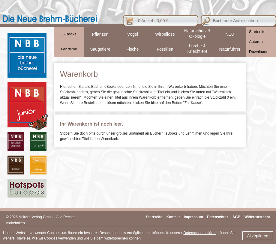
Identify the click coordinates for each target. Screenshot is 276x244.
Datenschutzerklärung (200, 233)
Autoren (256, 41)
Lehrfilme (69, 49)
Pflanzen (100, 34)
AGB (236, 217)
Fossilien (165, 49)
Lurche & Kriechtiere (198, 48)
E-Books (69, 34)
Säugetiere (100, 49)
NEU (229, 34)
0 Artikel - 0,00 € (153, 20)
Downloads (258, 51)
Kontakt (173, 217)
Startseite (257, 31)
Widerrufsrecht (257, 217)
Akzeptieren (257, 236)
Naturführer (230, 49)
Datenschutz (217, 217)
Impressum (193, 217)
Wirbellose (165, 34)
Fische (132, 49)
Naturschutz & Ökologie (197, 33)
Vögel (132, 34)
